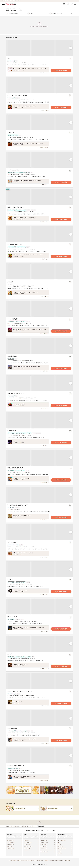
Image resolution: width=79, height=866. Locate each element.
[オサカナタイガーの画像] (39, 532)
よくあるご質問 (67, 860)
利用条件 (18, 860)
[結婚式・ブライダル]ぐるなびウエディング (13, 826)
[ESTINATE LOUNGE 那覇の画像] (39, 234)
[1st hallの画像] (39, 644)
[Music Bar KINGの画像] (39, 606)
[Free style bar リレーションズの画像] (39, 383)
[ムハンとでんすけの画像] (39, 309)
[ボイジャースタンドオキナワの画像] (39, 755)
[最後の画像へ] (70, 48)
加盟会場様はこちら (40, 860)
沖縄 (35, 826)
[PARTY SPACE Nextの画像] (39, 420)
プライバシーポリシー (25, 860)
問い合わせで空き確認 (61, 70)
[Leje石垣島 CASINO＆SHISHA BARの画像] (39, 495)
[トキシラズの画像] (39, 122)
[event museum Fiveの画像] (39, 160)
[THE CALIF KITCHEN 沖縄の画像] (39, 458)
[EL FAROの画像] (39, 569)
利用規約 (14, 860)
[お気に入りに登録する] (70, 58)
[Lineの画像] (39, 48)
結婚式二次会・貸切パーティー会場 (27, 826)
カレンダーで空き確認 (61, 107)
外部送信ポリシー (33, 860)
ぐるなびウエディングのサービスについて (56, 860)
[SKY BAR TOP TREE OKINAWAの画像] (39, 85)
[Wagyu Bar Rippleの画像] (39, 718)
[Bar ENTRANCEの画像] (39, 346)
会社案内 (10, 860)
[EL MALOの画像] (39, 271)
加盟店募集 (46, 860)
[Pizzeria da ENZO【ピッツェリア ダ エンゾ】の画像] (39, 681)
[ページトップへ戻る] (39, 822)
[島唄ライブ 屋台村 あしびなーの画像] (39, 197)
